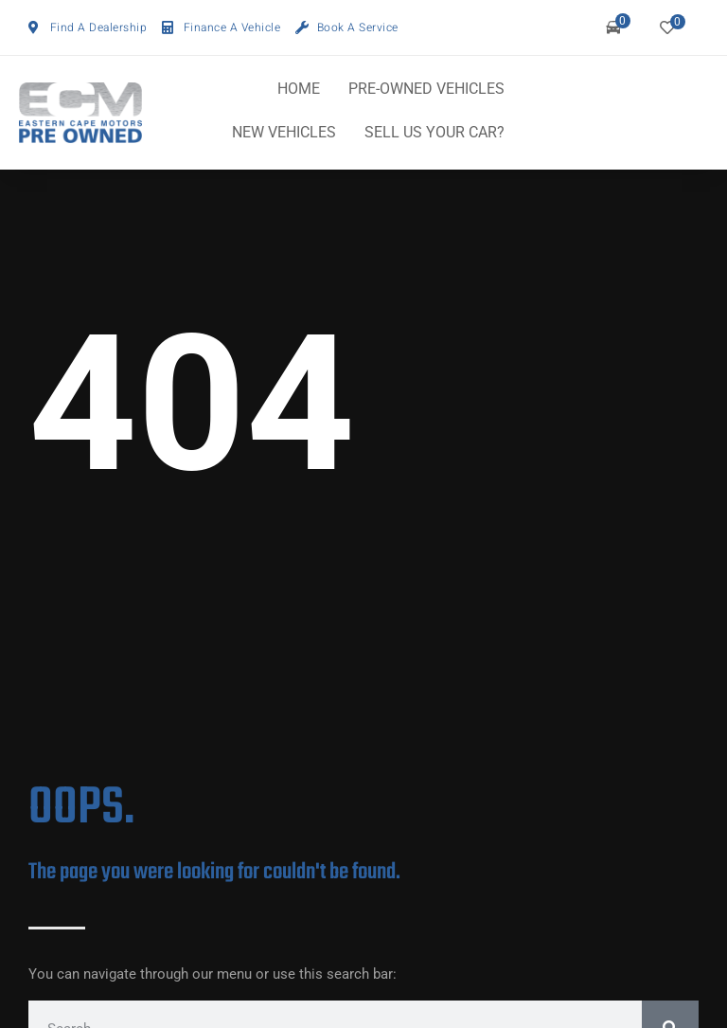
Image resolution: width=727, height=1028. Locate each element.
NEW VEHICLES (284, 132)
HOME (298, 89)
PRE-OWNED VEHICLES (426, 89)
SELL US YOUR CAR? (434, 132)
